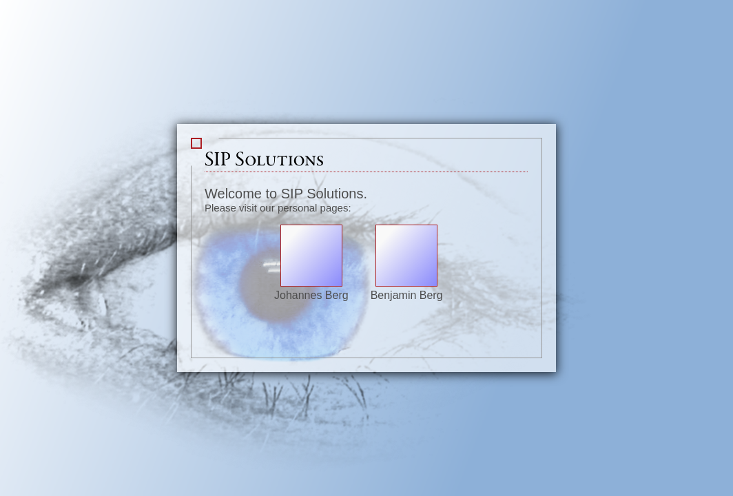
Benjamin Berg (407, 289)
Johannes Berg (311, 289)
